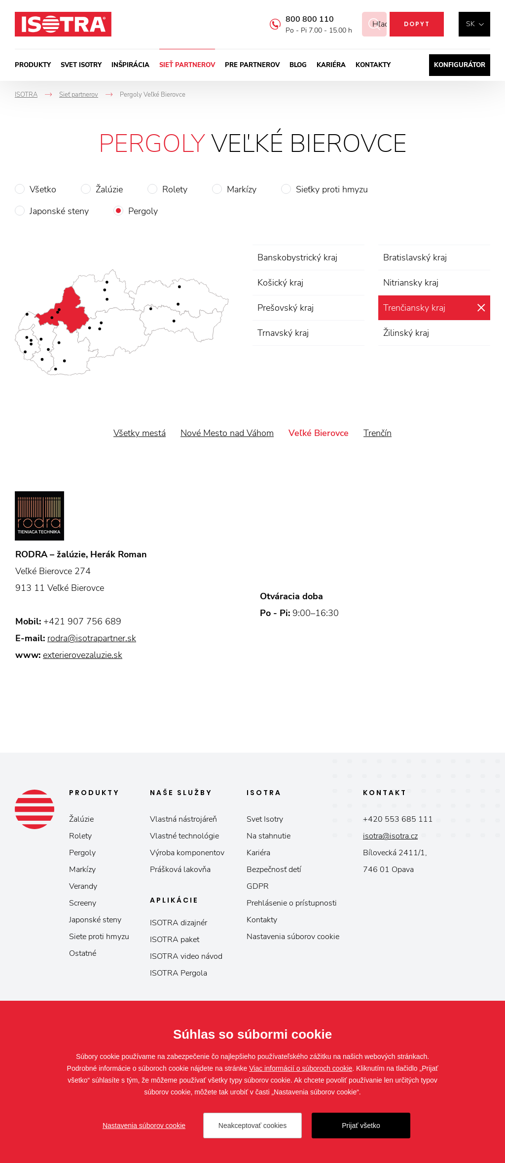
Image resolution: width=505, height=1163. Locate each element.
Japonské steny (59, 211)
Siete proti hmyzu (99, 936)
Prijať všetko (361, 1125)
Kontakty (373, 65)
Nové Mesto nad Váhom (227, 433)
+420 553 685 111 (398, 819)
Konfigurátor (459, 65)
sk (470, 24)
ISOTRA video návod (186, 956)
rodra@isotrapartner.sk (91, 638)
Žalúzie (109, 189)
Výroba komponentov (187, 852)
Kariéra (331, 65)
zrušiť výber (481, 308)
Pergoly (143, 211)
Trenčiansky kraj (414, 308)
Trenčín (377, 433)
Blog (298, 65)
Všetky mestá (139, 433)
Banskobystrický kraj (297, 257)
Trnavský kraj (283, 333)
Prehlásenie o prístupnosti (292, 903)
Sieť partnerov (187, 65)
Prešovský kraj (285, 308)
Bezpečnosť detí (274, 869)
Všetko (43, 189)
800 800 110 (298, 19)
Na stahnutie (268, 836)
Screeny (82, 903)
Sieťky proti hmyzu (332, 189)
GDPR (258, 886)
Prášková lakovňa (180, 869)
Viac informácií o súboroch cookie (300, 1068)
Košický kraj (280, 283)
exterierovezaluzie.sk (82, 655)
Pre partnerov (252, 65)
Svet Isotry (265, 819)
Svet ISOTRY (81, 65)
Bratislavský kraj (415, 257)
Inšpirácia (130, 65)
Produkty (33, 65)
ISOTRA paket (174, 939)
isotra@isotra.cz (390, 836)
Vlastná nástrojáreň (183, 819)
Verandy (83, 886)
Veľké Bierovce (319, 433)
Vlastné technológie (184, 836)
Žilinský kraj (406, 333)
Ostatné (82, 953)
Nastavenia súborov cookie (293, 936)
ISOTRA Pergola (178, 973)
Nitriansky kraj (410, 283)
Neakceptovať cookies (252, 1125)
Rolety (174, 189)
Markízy (241, 189)
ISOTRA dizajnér (178, 922)
